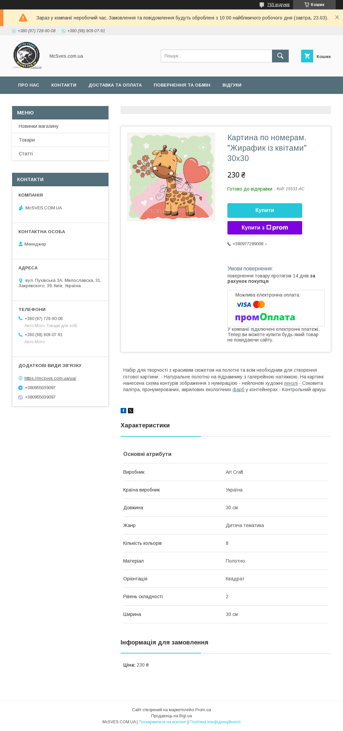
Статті (26, 153)
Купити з (265, 228)
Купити (265, 210)
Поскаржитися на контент (163, 722)
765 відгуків (278, 4)
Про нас (28, 85)
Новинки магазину (39, 126)
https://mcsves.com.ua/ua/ (50, 378)
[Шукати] (280, 56)
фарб (238, 389)
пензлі (291, 383)
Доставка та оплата (115, 85)
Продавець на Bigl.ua (171, 716)
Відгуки (232, 85)
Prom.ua (203, 710)
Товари (27, 140)
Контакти (63, 85)
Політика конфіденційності (215, 722)
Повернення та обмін (182, 85)
